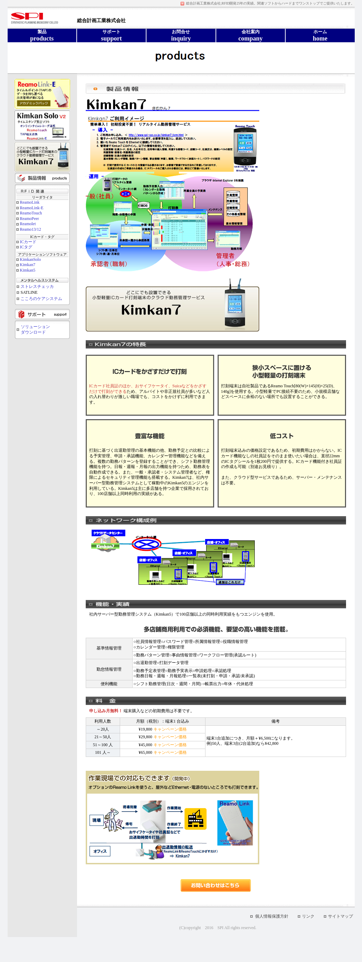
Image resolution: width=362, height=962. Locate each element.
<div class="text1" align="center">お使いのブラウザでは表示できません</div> (42, 217)
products (42, 38)
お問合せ (181, 31)
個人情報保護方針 (271, 916)
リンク (308, 916)
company (250, 38)
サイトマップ (340, 916)
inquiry (181, 38)
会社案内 (251, 31)
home (320, 38)
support (111, 38)
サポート (111, 31)
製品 (42, 31)
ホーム (320, 31)
